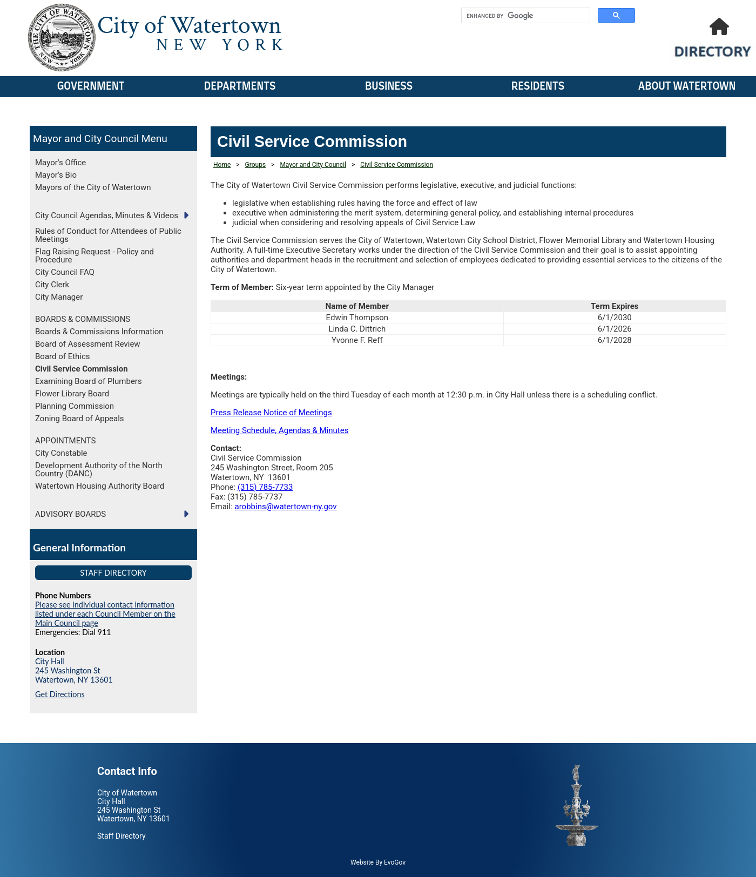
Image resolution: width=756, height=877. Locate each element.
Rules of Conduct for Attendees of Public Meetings (108, 235)
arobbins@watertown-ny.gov (286, 506)
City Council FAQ (64, 272)
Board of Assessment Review (87, 344)
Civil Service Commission (81, 369)
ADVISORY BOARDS (70, 514)
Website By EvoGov (378, 862)
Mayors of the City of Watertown (93, 187)
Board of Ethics (62, 356)
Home (222, 164)
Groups (255, 164)
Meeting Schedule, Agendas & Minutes (279, 430)
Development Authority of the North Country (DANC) (99, 469)
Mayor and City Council (86, 138)
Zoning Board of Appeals (79, 418)
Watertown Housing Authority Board (99, 486)
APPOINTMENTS (65, 441)
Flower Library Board (72, 394)
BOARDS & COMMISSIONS (82, 319)
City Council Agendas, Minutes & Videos (106, 215)
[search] (525, 16)
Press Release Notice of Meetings (271, 412)
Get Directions (60, 694)
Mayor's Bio (56, 175)
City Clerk (52, 284)
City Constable (61, 453)
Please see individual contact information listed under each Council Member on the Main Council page (105, 614)
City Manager (59, 297)
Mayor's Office (60, 162)
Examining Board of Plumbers (88, 381)
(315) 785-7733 (265, 487)
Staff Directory (113, 572)
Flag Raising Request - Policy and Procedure (94, 256)
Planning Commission (74, 406)
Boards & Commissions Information (99, 331)
